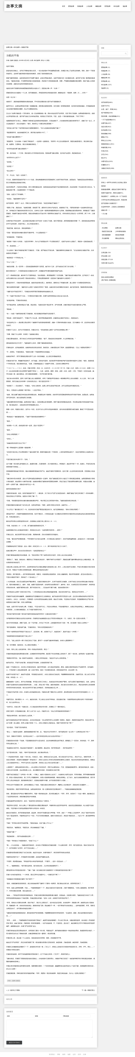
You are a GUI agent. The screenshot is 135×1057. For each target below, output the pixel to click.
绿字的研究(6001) (107, 102)
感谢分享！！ (105, 210)
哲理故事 (107, 6)
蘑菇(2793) (104, 137)
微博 (63, 1054)
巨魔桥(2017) (105, 165)
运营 (74, 1054)
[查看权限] (112, 280)
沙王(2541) (104, 154)
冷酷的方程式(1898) (107, 168)
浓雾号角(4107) (106, 123)
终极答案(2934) (106, 147)
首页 (63, 6)
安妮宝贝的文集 (107, 231)
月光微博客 (105, 238)
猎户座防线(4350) (107, 113)
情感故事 (80, 6)
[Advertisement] (67, 28)
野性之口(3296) (106, 140)
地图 (69, 1054)
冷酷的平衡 (12, 55)
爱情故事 (71, 6)
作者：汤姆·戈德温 (14, 980)
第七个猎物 (16, 990)
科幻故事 (116, 6)
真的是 (103, 186)
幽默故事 (98, 6)
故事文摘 (14, 6)
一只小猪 (104, 214)
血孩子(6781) (105, 106)
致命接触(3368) (106, 133)
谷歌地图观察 (106, 235)
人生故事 (89, 6)
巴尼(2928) (104, 151)
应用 (79, 1054)
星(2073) (104, 158)
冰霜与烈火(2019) (107, 161)
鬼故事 (125, 6)
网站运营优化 (119, 238)
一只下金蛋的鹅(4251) (108, 120)
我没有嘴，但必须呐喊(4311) (110, 116)
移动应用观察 (119, 235)
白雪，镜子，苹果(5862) (109, 109)
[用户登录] (104, 280)
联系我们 (52, 1054)
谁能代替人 (91, 990)
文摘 (84, 1054)
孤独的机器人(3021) (107, 144)
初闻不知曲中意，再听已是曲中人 (112, 193)
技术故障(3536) (106, 130)
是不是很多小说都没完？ (109, 203)
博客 (58, 1054)
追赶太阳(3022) (106, 126)
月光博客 (105, 228)
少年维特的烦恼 (120, 231)
